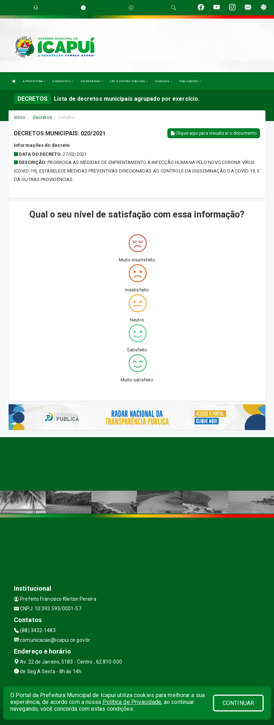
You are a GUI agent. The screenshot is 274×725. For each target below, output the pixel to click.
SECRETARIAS (91, 81)
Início (19, 117)
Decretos (42, 117)
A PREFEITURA (34, 81)
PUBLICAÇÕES (190, 81)
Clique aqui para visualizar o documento (214, 133)
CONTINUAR (238, 703)
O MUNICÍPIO (62, 81)
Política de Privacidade (132, 702)
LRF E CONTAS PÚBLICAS (129, 81)
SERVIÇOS (163, 81)
